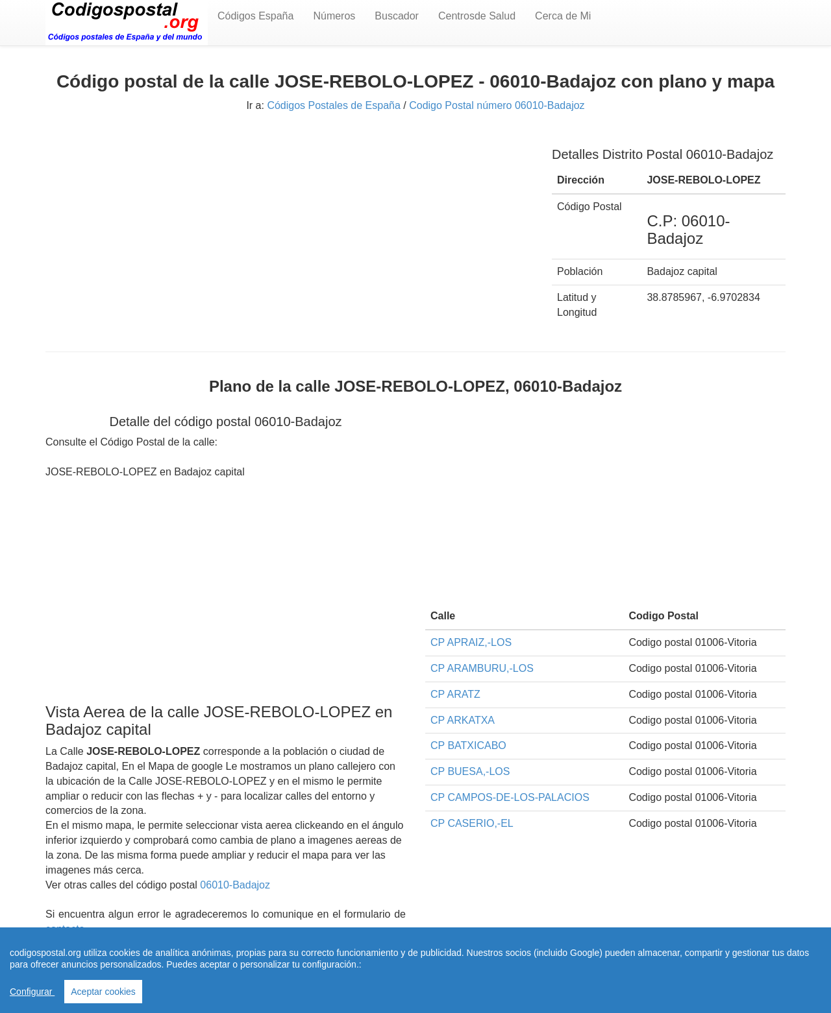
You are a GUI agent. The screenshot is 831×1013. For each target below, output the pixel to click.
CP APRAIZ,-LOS (471, 642)
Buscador (397, 15)
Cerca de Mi (563, 15)
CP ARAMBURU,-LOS (482, 668)
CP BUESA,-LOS (470, 771)
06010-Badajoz (235, 884)
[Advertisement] (288, 225)
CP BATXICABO (468, 745)
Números (334, 15)
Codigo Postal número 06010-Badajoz (496, 105)
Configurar (32, 991)
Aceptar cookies (103, 991)
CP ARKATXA (462, 720)
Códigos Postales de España (333, 105)
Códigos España (255, 15)
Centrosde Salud (476, 15)
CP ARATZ (455, 694)
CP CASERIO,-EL (472, 823)
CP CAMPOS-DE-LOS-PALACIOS (509, 797)
